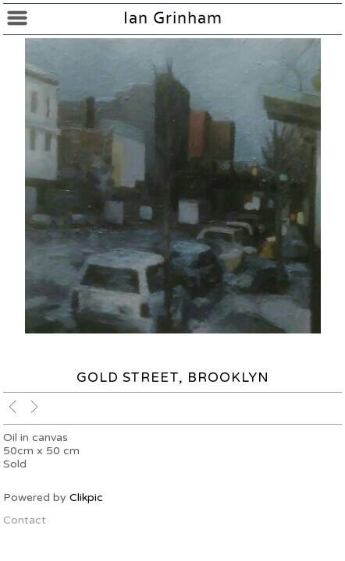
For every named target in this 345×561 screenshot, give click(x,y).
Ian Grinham (172, 18)
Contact (24, 520)
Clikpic (86, 497)
